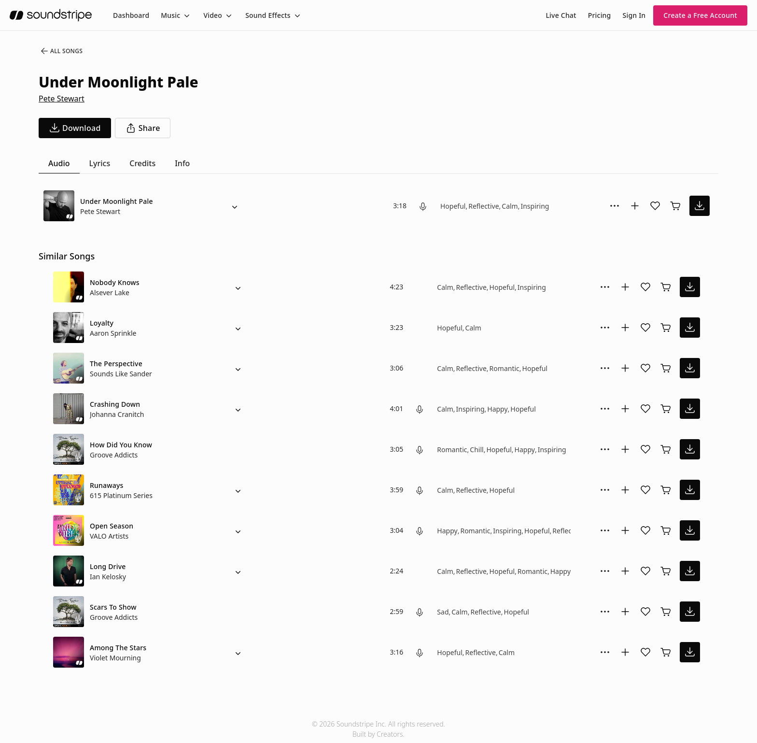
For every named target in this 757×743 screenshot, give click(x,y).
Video (212, 15)
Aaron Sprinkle (113, 333)
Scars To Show (113, 607)
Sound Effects (268, 15)
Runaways (107, 485)
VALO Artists (109, 536)
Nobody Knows (115, 282)
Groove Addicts (114, 454)
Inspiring (534, 206)
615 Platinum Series (121, 495)
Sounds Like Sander (121, 373)
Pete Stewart (61, 98)
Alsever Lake (109, 292)
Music (170, 15)
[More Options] (614, 206)
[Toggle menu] (186, 15)
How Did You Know (121, 444)
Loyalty (101, 323)
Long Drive (108, 566)
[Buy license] (675, 206)
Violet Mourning (115, 657)
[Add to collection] (635, 206)
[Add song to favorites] (655, 206)
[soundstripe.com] (51, 15)
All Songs (61, 51)
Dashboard (131, 15)
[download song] (75, 128)
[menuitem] (131, 15)
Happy (497, 409)
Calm (510, 206)
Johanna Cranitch (117, 414)
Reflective (483, 206)
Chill (476, 449)
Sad (443, 611)
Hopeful (452, 206)
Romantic (504, 368)
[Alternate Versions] (234, 206)
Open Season (111, 525)
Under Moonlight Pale (116, 201)
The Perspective (116, 363)
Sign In (634, 15)
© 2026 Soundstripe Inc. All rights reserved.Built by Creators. (378, 729)
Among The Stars (118, 647)
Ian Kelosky (108, 576)
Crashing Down (115, 404)
